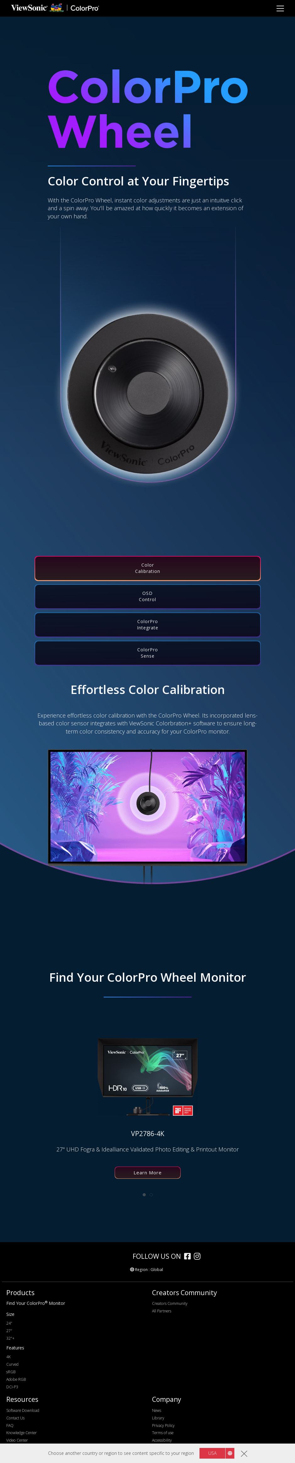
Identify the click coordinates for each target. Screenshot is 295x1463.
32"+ (10, 1338)
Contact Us (15, 1418)
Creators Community (170, 1303)
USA (212, 1453)
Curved (12, 1364)
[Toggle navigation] (280, 8)
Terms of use (162, 1432)
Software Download (22, 1410)
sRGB (10, 1372)
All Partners (161, 1311)
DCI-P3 (12, 1387)
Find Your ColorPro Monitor (35, 1303)
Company (166, 1399)
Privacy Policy (163, 1425)
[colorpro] (110, 1256)
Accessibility (162, 1440)
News (156, 1410)
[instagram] (199, 1257)
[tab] (147, 568)
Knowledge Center (21, 1432)
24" (9, 1323)
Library (158, 1418)
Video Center (17, 1440)
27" (9, 1330)
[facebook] (189, 1257)
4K (8, 1356)
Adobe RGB (16, 1379)
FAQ (10, 1425)
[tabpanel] (143, 1108)
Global (156, 1269)
